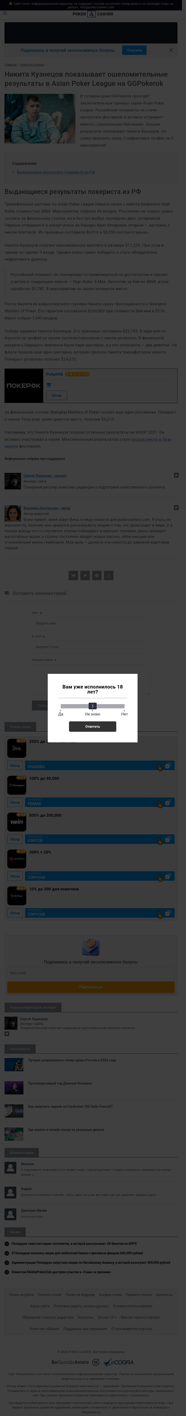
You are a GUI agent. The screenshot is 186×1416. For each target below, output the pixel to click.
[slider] (93, 706)
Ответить (92, 726)
